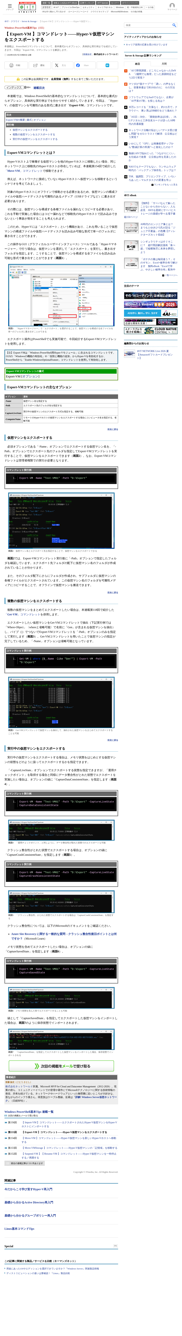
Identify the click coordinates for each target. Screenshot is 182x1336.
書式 (29, 120)
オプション (40, 120)
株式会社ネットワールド (19, 1086)
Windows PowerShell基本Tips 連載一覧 (29, 1111)
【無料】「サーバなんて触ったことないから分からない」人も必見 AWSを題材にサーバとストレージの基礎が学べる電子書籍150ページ (150, 210)
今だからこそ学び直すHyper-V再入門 (28, 1189)
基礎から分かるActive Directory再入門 (28, 1202)
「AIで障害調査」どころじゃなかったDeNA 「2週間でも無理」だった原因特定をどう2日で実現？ (152, 74)
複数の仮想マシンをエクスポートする (34, 134)
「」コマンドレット (23, 170)
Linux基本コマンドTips (19, 1228)
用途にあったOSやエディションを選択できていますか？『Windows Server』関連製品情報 (52, 1268)
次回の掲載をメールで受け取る (23, 1115)
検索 (174, 25)
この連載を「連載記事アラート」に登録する (61, 1065)
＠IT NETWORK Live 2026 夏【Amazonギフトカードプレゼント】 (155, 354)
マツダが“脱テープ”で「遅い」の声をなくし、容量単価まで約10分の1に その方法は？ (152, 87)
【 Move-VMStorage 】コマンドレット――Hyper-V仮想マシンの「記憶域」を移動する (69, 1148)
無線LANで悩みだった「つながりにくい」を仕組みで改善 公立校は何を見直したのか (152, 157)
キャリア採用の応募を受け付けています (147, 44)
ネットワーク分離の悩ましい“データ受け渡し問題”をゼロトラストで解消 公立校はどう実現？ (153, 133)
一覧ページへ (171, 275)
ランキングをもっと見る (166, 185)
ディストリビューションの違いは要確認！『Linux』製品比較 (38, 1273)
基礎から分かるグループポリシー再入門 (30, 1215)
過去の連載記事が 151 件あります (27, 1163)
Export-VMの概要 (15, 120)
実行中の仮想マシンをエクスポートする (35, 139)
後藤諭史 (87, 54)
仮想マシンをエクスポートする (30, 130)
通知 (42, 65)
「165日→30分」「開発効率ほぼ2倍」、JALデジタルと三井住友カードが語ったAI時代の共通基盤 (152, 120)
